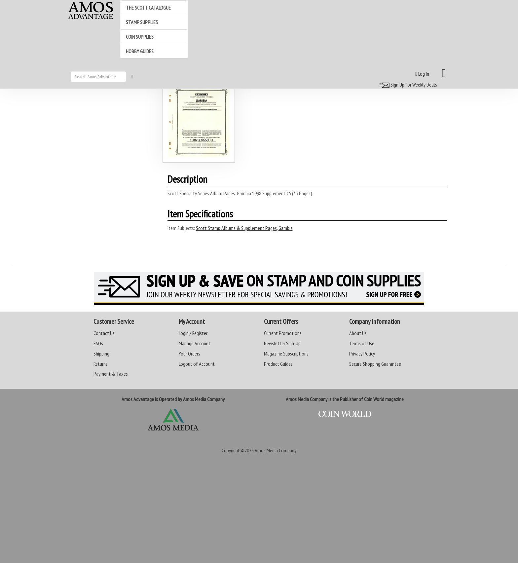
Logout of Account (197, 363)
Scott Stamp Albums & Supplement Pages (236, 228)
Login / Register (193, 333)
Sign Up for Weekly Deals (407, 84)
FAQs (98, 343)
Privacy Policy (362, 353)
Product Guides (278, 363)
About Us (358, 333)
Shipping (101, 353)
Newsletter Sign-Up (282, 343)
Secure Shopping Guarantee (375, 363)
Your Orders (189, 353)
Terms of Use (361, 343)
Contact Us (104, 333)
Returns (100, 363)
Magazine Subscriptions (286, 353)
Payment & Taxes (110, 373)
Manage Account (194, 343)
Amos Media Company (275, 450)
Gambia (285, 228)
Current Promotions (283, 333)
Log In (422, 73)
